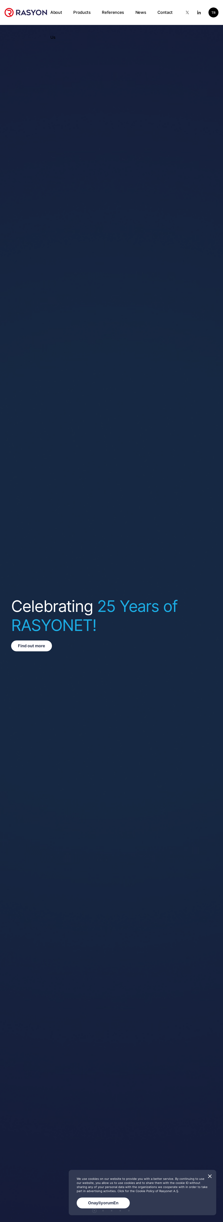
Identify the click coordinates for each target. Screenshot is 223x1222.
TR (213, 13)
